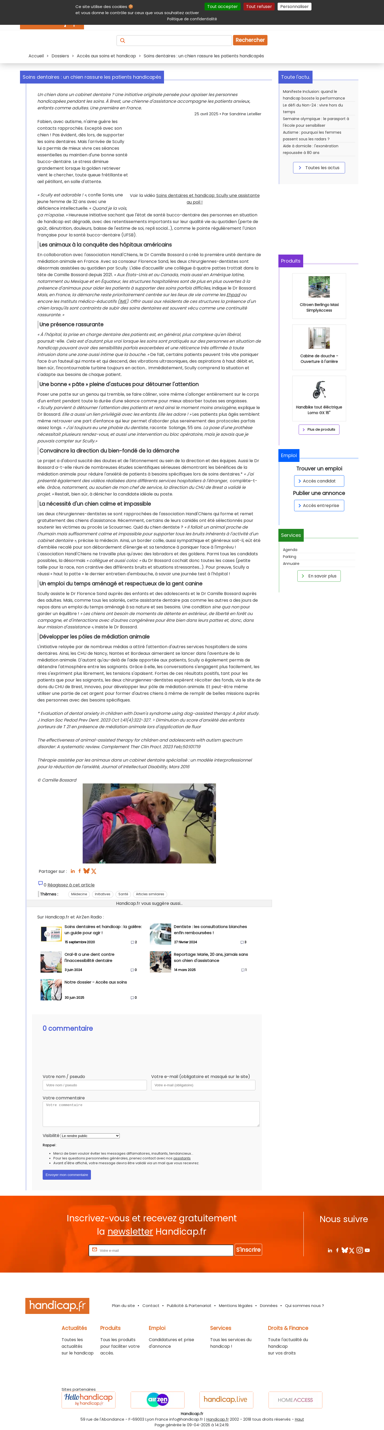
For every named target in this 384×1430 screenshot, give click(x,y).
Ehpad (233, 295)
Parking (289, 556)
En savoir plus (318, 576)
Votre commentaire (64, 1098)
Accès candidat (316, 481)
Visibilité (51, 1135)
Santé (123, 894)
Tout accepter (222, 6)
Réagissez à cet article (71, 885)
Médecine (79, 894)
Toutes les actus (318, 167)
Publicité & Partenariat (189, 1305)
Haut (299, 1419)
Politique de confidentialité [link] (192, 19)
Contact (150, 1305)
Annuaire (291, 563)
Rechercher (250, 40)
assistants (182, 1158)
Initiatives (102, 894)
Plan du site (123, 1305)
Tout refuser (259, 6)
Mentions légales (236, 1305)
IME (122, 301)
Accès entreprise (318, 505)
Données (269, 1305)
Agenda (290, 549)
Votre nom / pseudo (64, 1077)
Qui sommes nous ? (304, 1305)
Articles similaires (150, 894)
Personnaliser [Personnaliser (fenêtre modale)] (294, 6)
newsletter (130, 1231)
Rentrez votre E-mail (66, 1250)
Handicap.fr (217, 1419)
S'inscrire (248, 1250)
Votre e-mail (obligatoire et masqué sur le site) (200, 1077)
